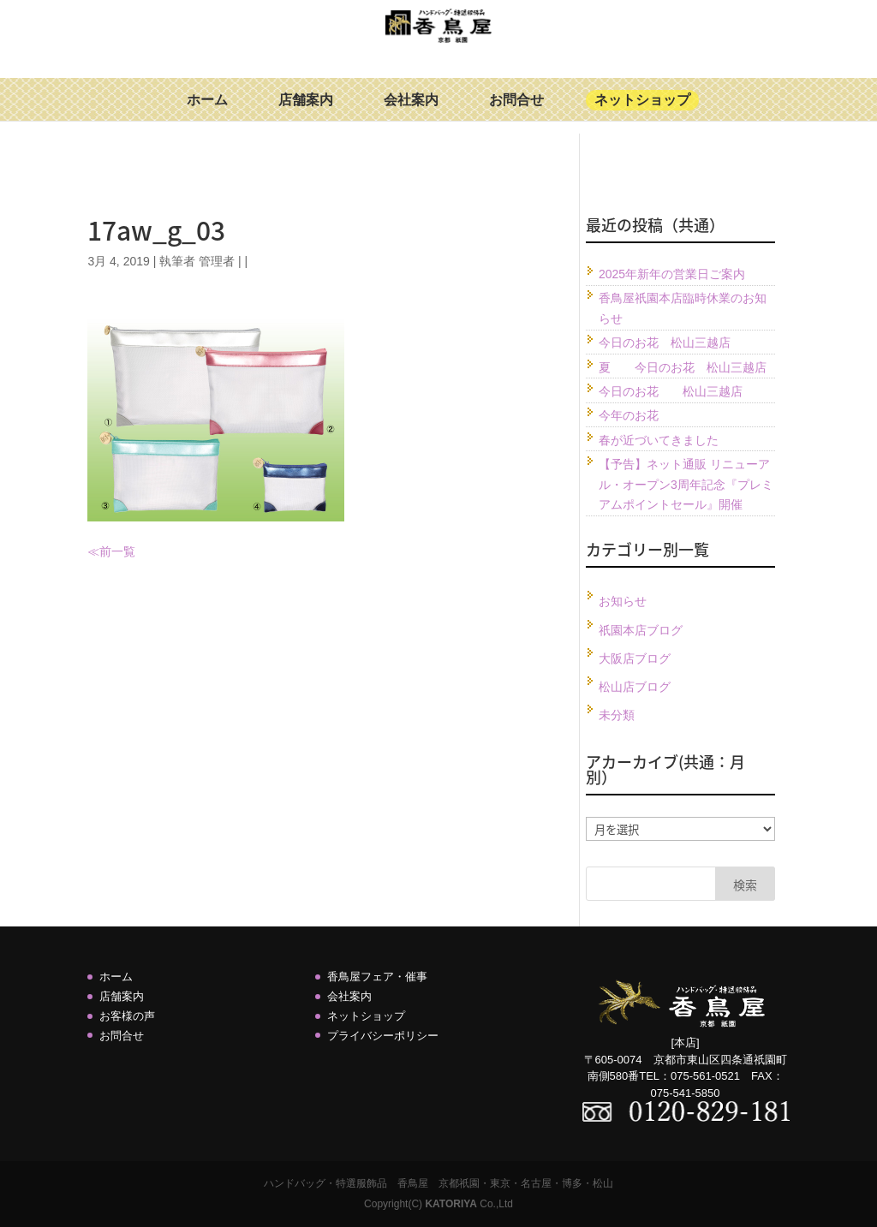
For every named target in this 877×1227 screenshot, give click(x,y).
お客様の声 (127, 1016)
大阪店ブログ (635, 658)
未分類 (617, 715)
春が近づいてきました (659, 440)
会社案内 (411, 112)
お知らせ (623, 601)
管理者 (217, 261)
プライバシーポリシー (382, 1035)
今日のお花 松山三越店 (665, 342)
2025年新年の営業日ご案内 (672, 274)
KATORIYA (450, 1204)
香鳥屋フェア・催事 (377, 976)
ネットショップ (642, 112)
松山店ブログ (635, 687)
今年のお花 (629, 415)
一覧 (123, 551)
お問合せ (516, 112)
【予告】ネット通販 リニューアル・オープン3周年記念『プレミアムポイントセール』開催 (686, 484)
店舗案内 (305, 112)
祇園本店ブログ (641, 630)
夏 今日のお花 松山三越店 (683, 367)
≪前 (99, 551)
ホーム (207, 112)
